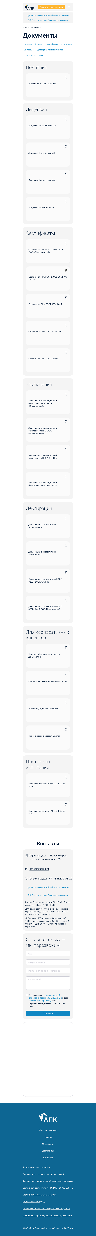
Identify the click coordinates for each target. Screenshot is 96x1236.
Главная (26, 27)
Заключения (66, 44)
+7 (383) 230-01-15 (60, 878)
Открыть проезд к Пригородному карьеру (48, 20)
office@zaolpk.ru (39, 868)
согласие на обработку (40, 1000)
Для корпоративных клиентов (50, 50)
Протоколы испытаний (33, 55)
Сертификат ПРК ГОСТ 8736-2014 (39, 1194)
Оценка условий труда (34, 1201)
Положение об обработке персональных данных (46, 1208)
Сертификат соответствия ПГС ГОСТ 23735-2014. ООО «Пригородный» (48, 1187)
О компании (48, 1144)
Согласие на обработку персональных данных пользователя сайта (48, 1215)
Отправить (48, 1013)
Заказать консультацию (51, 7)
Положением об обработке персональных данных (45, 996)
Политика (28, 44)
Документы (48, 1150)
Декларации (29, 50)
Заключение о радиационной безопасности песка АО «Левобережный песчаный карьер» (48, 1181)
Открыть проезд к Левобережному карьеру (48, 15)
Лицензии (39, 44)
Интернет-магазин (48, 1130)
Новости (48, 1137)
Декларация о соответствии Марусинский (43, 1174)
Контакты (48, 1157)
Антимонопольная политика (36, 1167)
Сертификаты (52, 44)
